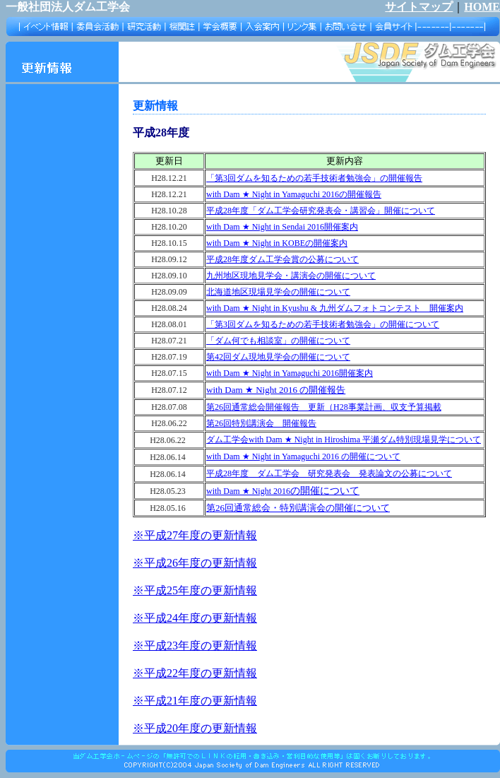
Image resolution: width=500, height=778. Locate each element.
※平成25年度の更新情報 (195, 590)
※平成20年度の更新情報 (195, 728)
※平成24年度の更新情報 (195, 618)
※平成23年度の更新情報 (195, 646)
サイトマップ (419, 7)
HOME (482, 7)
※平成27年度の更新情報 (195, 535)
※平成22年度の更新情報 (195, 673)
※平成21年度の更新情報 (195, 701)
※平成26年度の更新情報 (195, 563)
